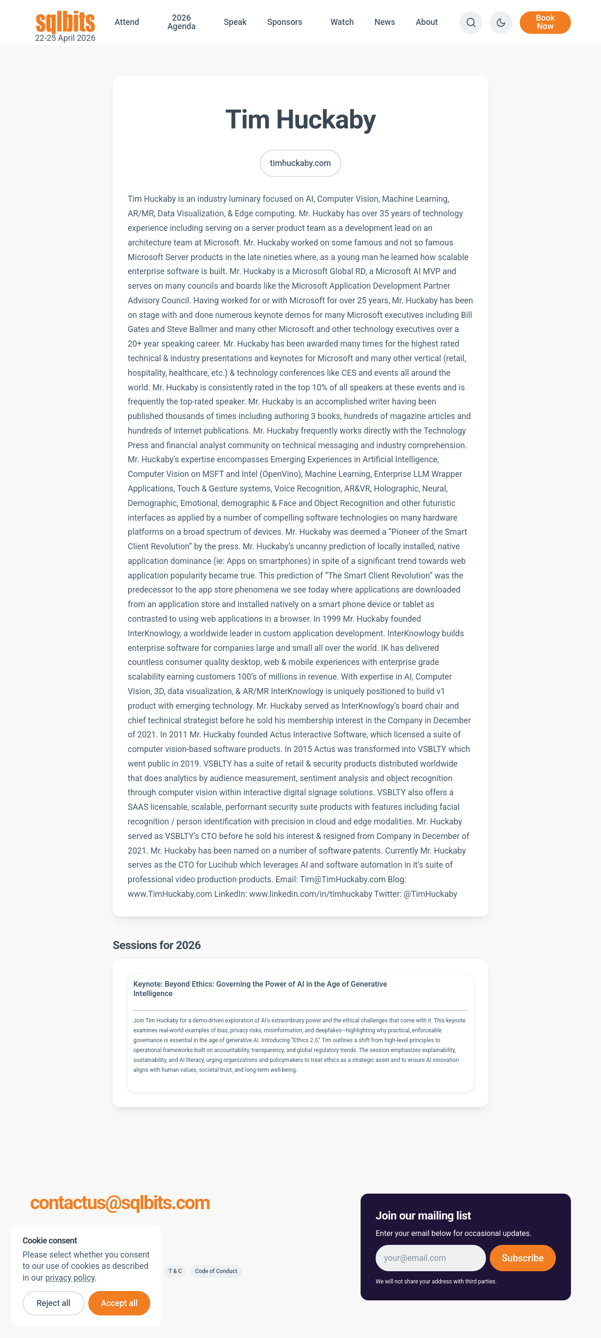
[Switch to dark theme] (501, 22)
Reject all (53, 1303)
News (384, 22)
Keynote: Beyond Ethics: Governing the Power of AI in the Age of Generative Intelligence (260, 989)
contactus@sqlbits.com (120, 1203)
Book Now (545, 22)
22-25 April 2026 (65, 22)
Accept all (119, 1303)
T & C (175, 1271)
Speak (235, 22)
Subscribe (523, 1258)
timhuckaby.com (300, 163)
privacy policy (69, 1278)
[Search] (471, 22)
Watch (342, 22)
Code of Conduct (216, 1271)
